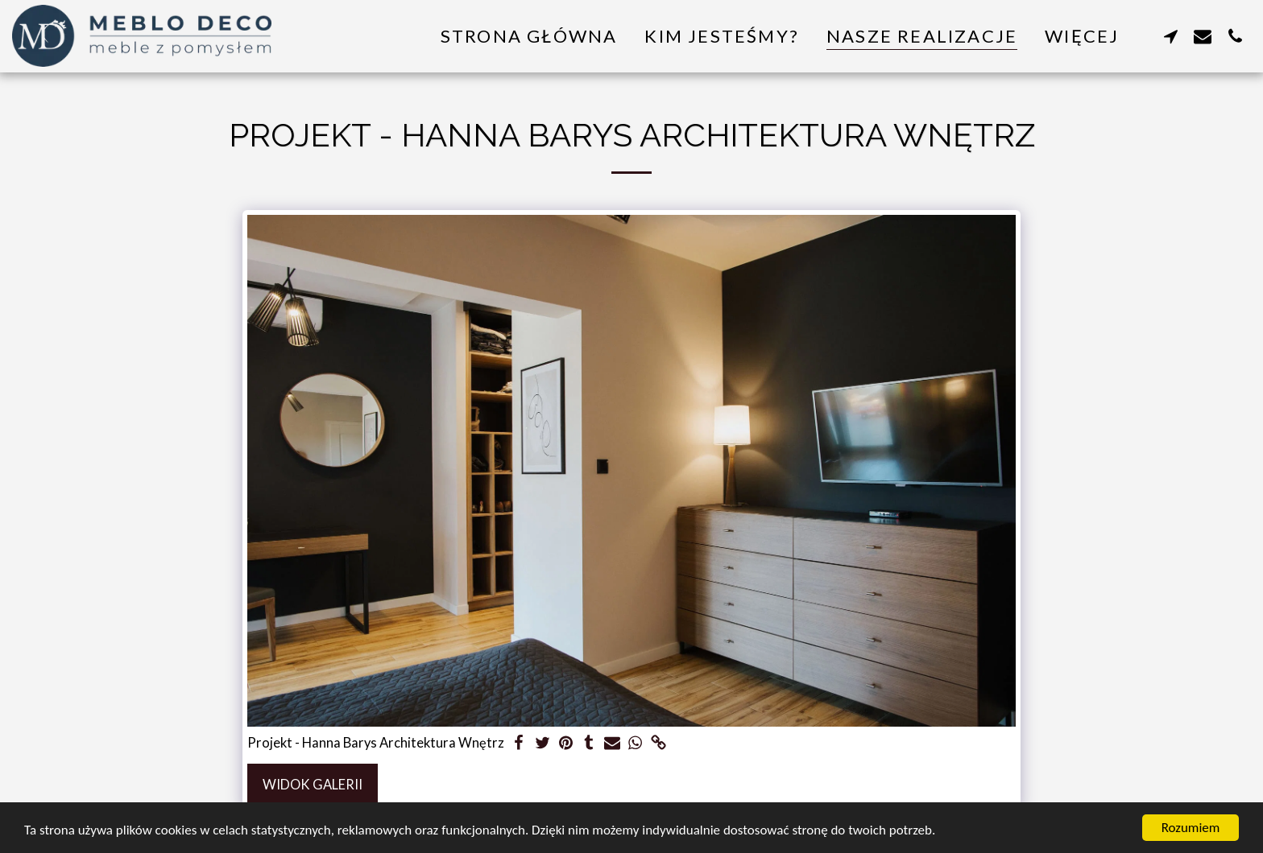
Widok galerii (312, 785)
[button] (1170, 36)
